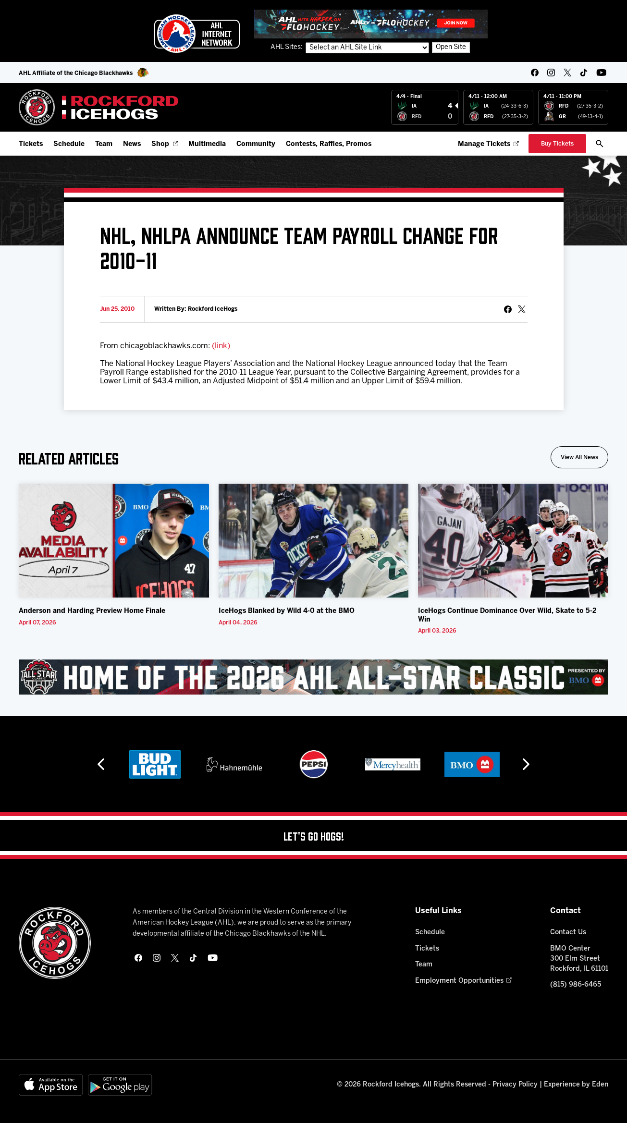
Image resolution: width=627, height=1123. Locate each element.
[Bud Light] (155, 764)
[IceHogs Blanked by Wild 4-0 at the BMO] (314, 541)
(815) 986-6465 (575, 985)
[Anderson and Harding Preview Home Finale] (114, 541)
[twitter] (567, 72)
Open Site (451, 47)
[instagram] (551, 72)
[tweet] (522, 309)
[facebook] (535, 72)
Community (255, 144)
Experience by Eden (576, 1085)
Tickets (31, 144)
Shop (164, 144)
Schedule (69, 144)
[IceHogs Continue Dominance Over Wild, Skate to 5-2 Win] (513, 541)
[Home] (99, 107)
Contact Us (568, 932)
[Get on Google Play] (120, 1085)
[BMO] (472, 764)
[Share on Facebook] (508, 309)
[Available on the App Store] (51, 1085)
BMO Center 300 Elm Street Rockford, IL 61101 (579, 959)
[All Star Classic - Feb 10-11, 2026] (313, 677)
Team (103, 144)
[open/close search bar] (599, 143)
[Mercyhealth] (392, 764)
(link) (221, 346)
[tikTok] (584, 72)
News (132, 144)
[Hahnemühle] (234, 764)
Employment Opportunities (463, 981)
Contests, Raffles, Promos (328, 144)
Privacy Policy (515, 1085)
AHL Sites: (287, 47)
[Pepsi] (313, 764)
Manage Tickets (488, 144)
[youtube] (601, 72)
